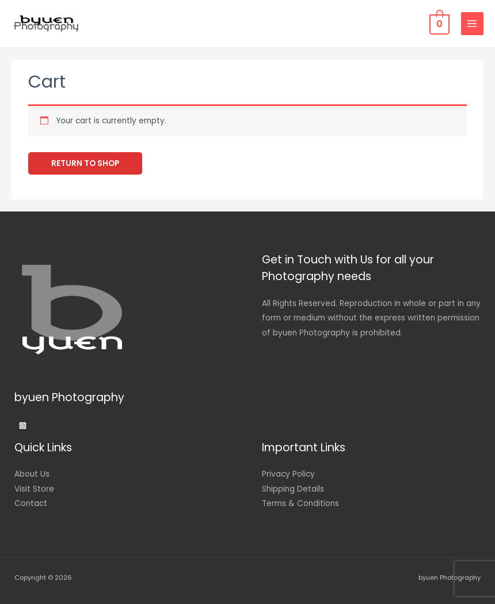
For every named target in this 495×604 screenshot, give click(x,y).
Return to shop (85, 163)
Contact (30, 503)
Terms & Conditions (300, 503)
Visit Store (34, 489)
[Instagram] (22, 425)
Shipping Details (293, 489)
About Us (32, 474)
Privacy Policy (288, 474)
